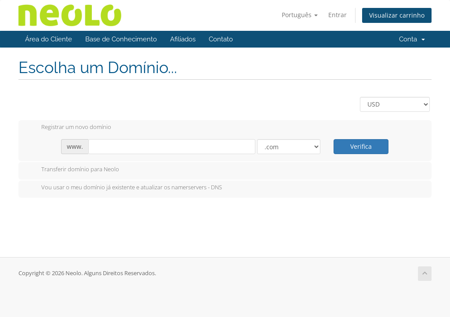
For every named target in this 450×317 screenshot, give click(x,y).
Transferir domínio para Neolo (73, 170)
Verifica (361, 146)
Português (300, 15)
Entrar (337, 15)
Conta (412, 39)
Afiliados (183, 39)
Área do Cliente (48, 39)
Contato (221, 39)
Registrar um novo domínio (69, 128)
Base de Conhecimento (121, 39)
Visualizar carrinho (397, 15)
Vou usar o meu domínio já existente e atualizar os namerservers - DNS (124, 188)
